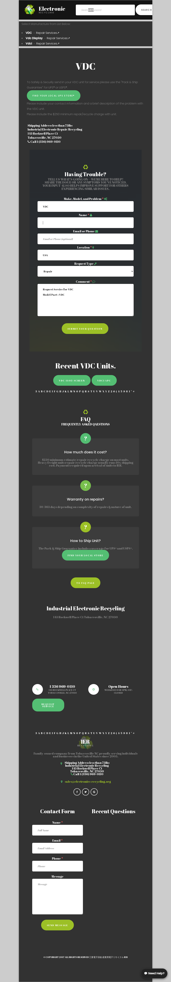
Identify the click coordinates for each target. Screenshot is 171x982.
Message (58, 876)
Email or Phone (84, 231)
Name (84, 215)
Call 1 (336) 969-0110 (44, 142)
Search (146, 9)
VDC (29, 33)
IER (126, 957)
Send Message (57, 925)
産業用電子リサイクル (113, 957)
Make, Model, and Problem (84, 198)
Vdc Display (34, 38)
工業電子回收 (95, 957)
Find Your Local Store (85, 555)
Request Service (48, 705)
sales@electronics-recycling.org (88, 782)
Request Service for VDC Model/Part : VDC (86, 300)
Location (84, 247)
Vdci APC (104, 380)
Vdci (29, 43)
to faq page (85, 583)
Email (57, 840)
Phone (57, 858)
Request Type (84, 263)
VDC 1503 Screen (72, 380)
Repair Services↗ (47, 33)
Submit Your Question (85, 328)
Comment (84, 281)
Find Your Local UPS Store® (54, 95)
